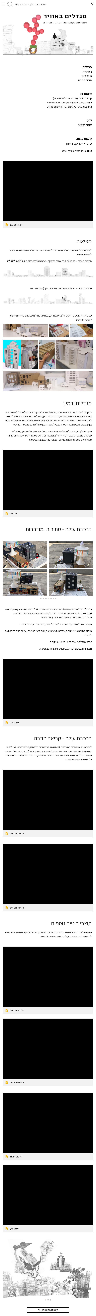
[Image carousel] (48, 570)
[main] (48, 73)
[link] (48, 194)
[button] (3, 4)
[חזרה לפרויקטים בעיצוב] (48, 1310)
